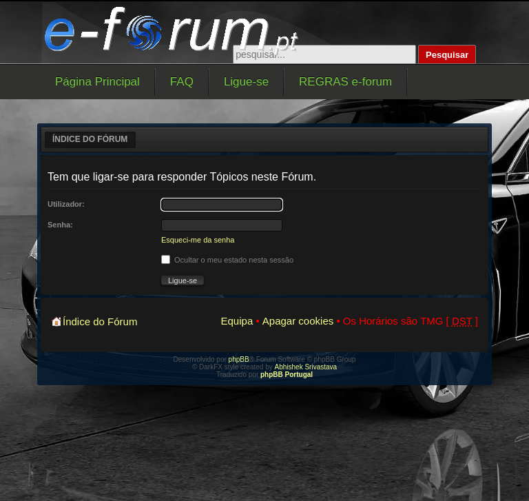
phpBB (239, 359)
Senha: (60, 225)
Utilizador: (66, 204)
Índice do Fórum (89, 139)
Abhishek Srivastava (306, 367)
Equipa (237, 321)
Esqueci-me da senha (197, 240)
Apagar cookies (297, 321)
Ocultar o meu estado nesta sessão (227, 260)
